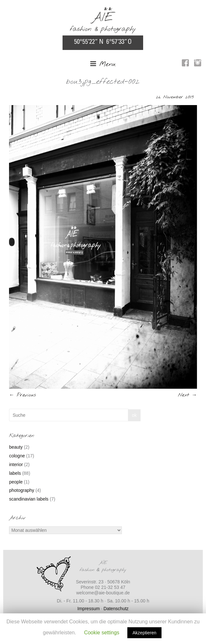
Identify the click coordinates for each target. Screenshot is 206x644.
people (16, 481)
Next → (187, 395)
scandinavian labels (28, 499)
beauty (16, 447)
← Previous (22, 395)
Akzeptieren (144, 632)
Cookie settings (101, 632)
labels (15, 473)
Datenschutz (116, 608)
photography (21, 490)
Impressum (88, 608)
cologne (17, 455)
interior (16, 464)
